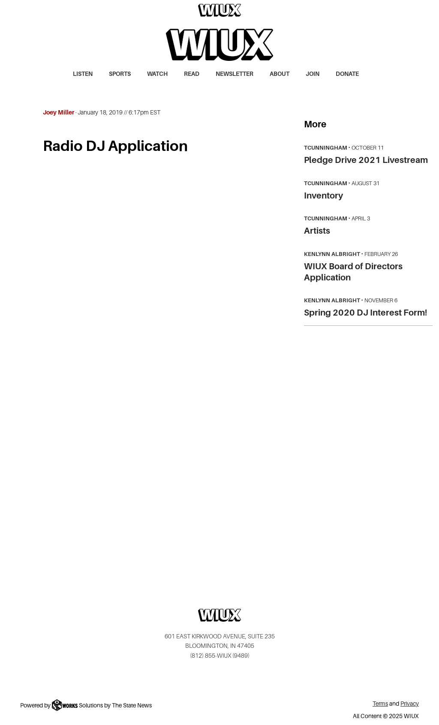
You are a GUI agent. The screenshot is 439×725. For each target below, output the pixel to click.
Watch (157, 74)
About (279, 74)
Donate (347, 74)
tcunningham (325, 147)
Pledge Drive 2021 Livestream (366, 160)
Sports (120, 74)
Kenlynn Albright (332, 254)
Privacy (409, 704)
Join (312, 74)
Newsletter (234, 74)
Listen (83, 74)
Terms (380, 704)
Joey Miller (58, 112)
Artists (317, 230)
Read (191, 74)
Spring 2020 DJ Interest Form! (365, 312)
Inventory (323, 195)
